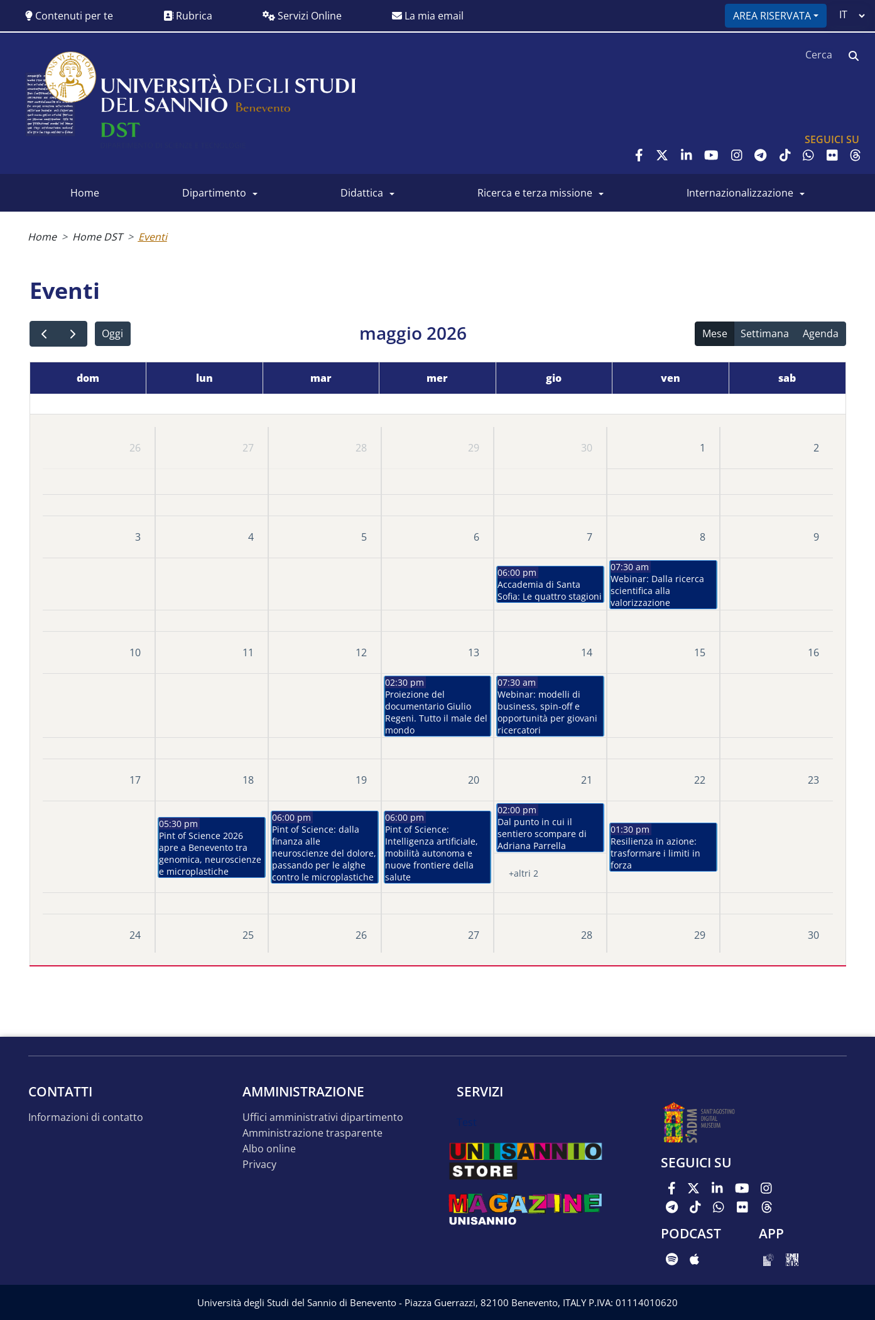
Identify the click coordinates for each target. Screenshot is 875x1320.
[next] (72, 334)
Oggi (112, 333)
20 (473, 780)
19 (361, 780)
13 (473, 652)
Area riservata (772, 16)
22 (699, 780)
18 (248, 780)
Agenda (821, 333)
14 (586, 652)
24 (135, 935)
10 (135, 652)
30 (586, 448)
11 (248, 652)
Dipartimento (214, 193)
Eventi (152, 237)
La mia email (428, 16)
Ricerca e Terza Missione (534, 193)
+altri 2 (523, 873)
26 (135, 448)
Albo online (269, 1148)
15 (699, 652)
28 (361, 448)
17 (135, 780)
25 (248, 935)
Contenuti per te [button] (69, 16)
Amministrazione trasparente (312, 1133)
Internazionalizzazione (740, 193)
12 (361, 652)
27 (248, 448)
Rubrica (187, 16)
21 (586, 780)
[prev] (44, 334)
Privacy (259, 1164)
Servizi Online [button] (302, 16)
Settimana (765, 333)
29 (473, 448)
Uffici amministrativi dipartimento (322, 1117)
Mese (714, 333)
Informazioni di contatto (85, 1117)
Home (84, 193)
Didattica (361, 193)
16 (813, 652)
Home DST (97, 237)
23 (813, 780)
